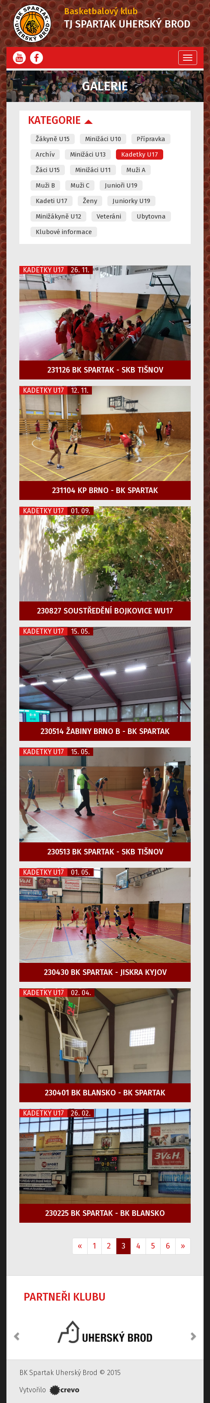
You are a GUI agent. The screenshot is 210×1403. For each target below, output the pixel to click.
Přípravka (151, 139)
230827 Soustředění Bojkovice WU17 (105, 611)
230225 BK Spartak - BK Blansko (105, 1213)
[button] (17, 1332)
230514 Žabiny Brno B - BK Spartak (105, 731)
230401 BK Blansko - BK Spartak (105, 1093)
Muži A (136, 170)
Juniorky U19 (131, 201)
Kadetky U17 (139, 154)
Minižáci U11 (93, 170)
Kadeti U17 (51, 201)
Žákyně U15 (53, 139)
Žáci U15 (48, 170)
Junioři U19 (121, 185)
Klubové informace (64, 232)
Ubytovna (151, 216)
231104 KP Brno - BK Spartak (105, 490)
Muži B (45, 185)
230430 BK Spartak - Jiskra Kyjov (105, 972)
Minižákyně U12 (58, 216)
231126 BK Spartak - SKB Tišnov (105, 370)
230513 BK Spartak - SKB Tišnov (105, 852)
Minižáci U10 (103, 139)
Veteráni (109, 216)
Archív (45, 154)
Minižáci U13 (88, 154)
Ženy (90, 201)
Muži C (79, 185)
